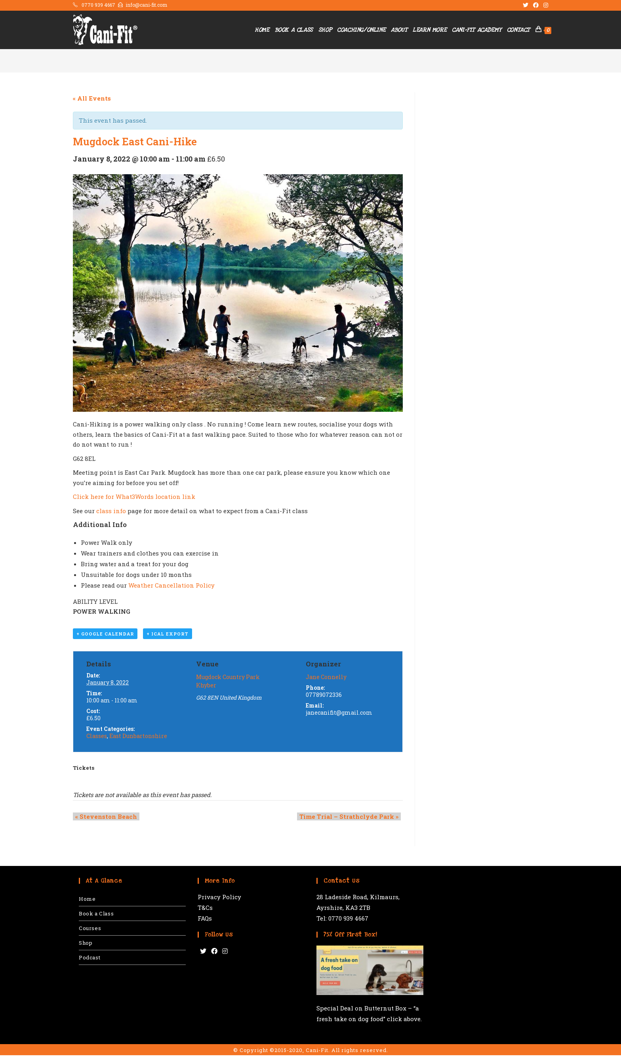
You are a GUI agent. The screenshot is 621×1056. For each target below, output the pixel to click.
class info (111, 511)
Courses (90, 928)
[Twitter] (203, 952)
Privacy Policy (219, 898)
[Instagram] (225, 952)
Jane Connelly (326, 677)
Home (87, 899)
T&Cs (205, 908)
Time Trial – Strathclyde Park (351, 817)
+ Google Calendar (105, 634)
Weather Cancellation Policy (171, 585)
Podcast (89, 958)
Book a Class (96, 914)
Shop (85, 943)
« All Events (92, 98)
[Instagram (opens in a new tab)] (544, 5)
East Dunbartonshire (138, 736)
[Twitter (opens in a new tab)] (525, 5)
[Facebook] (214, 952)
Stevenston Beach (104, 817)
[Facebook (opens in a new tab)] (536, 5)
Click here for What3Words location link (134, 496)
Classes (96, 736)
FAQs (205, 919)
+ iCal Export (168, 634)
